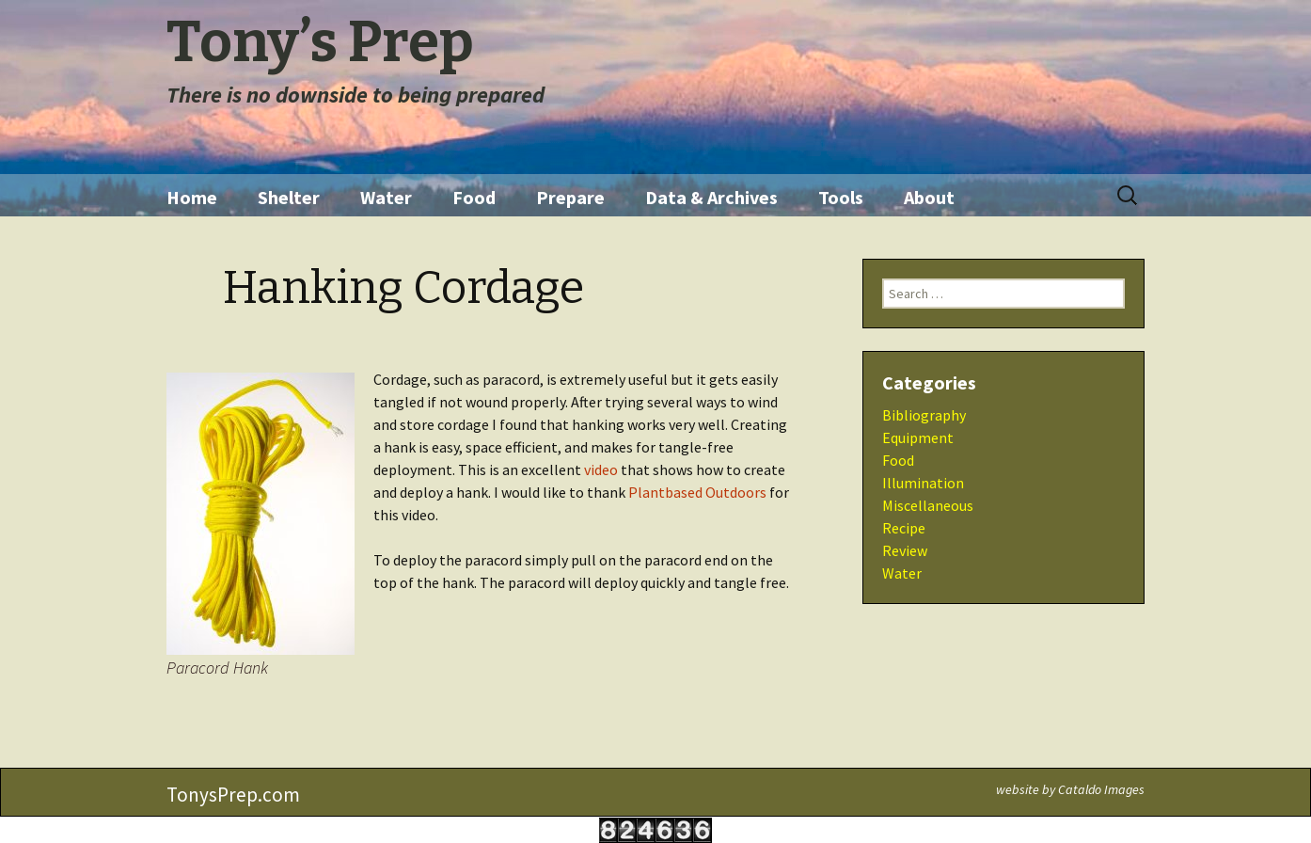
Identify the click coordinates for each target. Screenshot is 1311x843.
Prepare (570, 197)
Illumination (923, 482)
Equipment (918, 437)
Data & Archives (711, 197)
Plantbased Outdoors (697, 492)
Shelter (289, 197)
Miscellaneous (927, 505)
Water (386, 197)
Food (474, 197)
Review (904, 550)
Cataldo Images (1101, 789)
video (601, 469)
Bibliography (924, 415)
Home (191, 197)
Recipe (903, 527)
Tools (840, 197)
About (929, 197)
